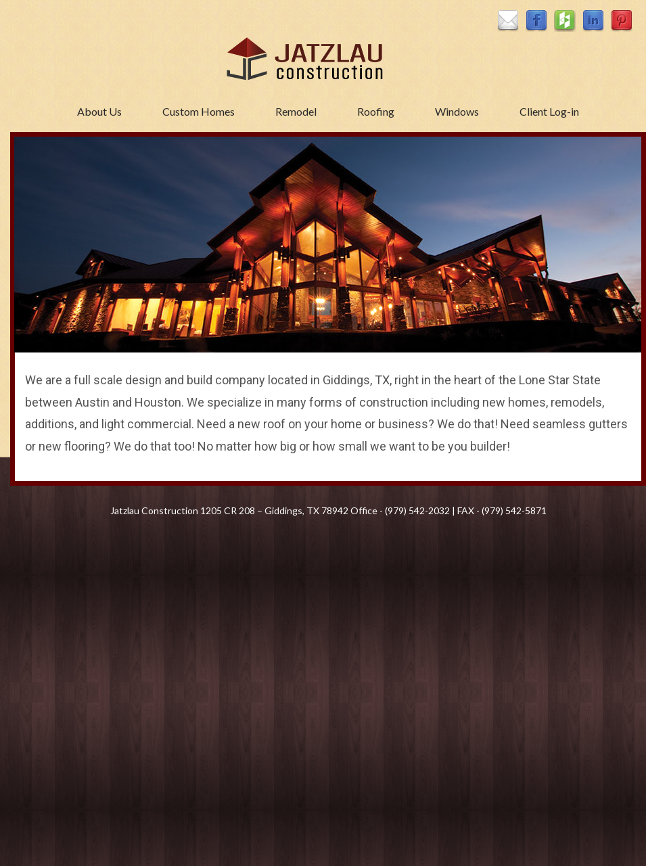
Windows (457, 111)
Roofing (375, 111)
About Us (99, 111)
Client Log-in (549, 111)
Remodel (296, 111)
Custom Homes (198, 111)
